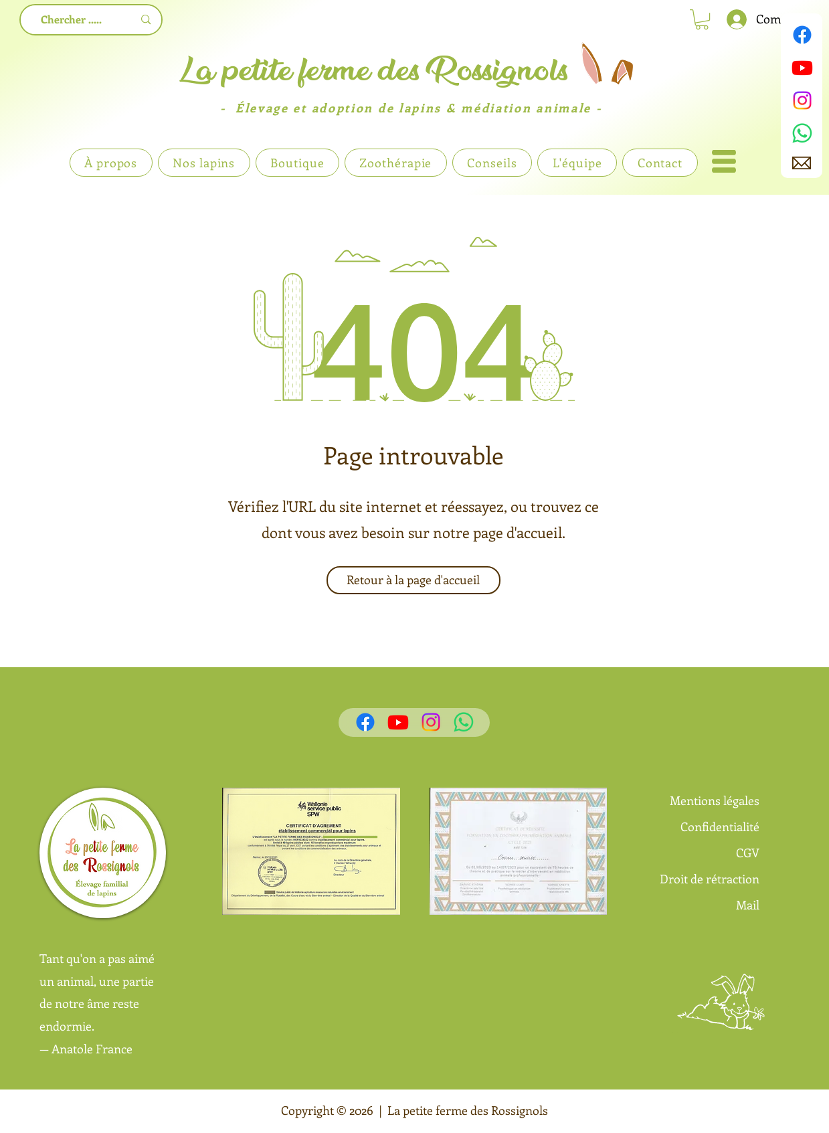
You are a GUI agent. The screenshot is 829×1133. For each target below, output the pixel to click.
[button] (724, 161)
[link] (702, 19)
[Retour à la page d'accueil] (413, 580)
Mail (747, 905)
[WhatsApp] (802, 133)
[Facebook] (802, 35)
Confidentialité (719, 826)
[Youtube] (802, 68)
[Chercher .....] (72, 19)
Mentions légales (714, 800)
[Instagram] (802, 100)
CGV (747, 853)
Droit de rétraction (709, 879)
